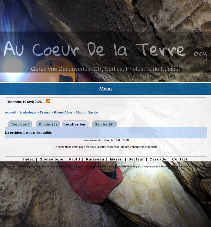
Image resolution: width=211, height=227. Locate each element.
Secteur (136, 159)
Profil (74, 159)
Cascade (158, 159)
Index (28, 159)
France (45, 112)
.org (199, 52)
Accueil (10, 112)
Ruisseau (95, 159)
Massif (116, 159)
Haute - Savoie (87, 112)
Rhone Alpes (63, 112)
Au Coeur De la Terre (95, 49)
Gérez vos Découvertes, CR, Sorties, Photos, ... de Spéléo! (105, 69)
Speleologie (28, 112)
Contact (180, 159)
